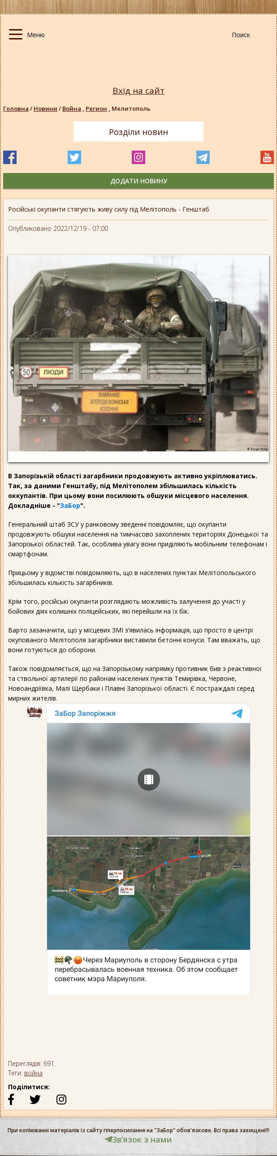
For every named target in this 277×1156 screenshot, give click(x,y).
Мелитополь (131, 108)
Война (74, 108)
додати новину (138, 181)
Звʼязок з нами (138, 1139)
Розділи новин (138, 131)
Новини (45, 108)
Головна (16, 108)
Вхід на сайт (138, 90)
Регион (99, 108)
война (33, 1073)
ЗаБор (70, 505)
